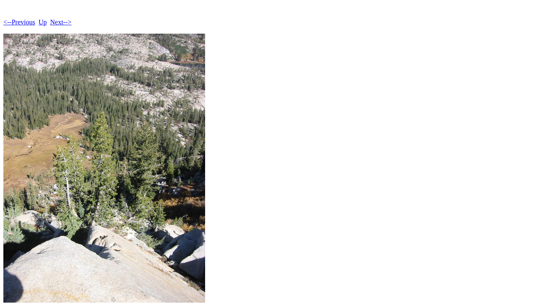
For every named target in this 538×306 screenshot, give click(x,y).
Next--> (60, 22)
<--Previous (19, 22)
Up (43, 22)
